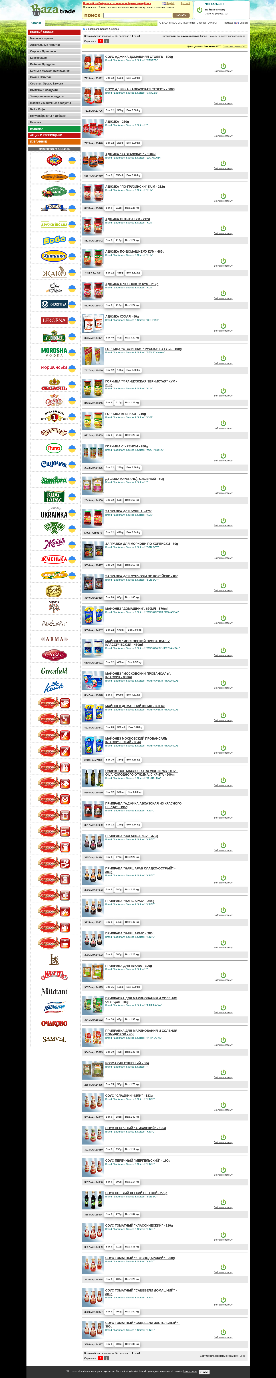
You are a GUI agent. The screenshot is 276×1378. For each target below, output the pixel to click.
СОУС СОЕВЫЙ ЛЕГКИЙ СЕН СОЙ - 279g (136, 1193)
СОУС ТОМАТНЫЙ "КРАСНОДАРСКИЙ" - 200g (140, 1258)
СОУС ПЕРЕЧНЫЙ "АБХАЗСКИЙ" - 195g (135, 1128)
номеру (213, 36)
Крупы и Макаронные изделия (50, 70)
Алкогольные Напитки (45, 44)
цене (204, 36)
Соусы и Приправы (43, 51)
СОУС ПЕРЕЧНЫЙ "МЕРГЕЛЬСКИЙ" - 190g (137, 1160)
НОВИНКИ (37, 128)
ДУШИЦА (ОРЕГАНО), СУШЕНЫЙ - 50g (134, 479)
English (170, 3)
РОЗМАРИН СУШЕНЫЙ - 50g (127, 1063)
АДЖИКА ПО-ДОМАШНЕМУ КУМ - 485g (135, 251)
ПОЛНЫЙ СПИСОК (42, 32)
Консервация (39, 57)
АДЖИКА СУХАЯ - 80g (122, 316)
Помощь (229, 22)
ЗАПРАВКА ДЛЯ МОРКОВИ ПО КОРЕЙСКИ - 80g (141, 543)
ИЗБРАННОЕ (38, 141)
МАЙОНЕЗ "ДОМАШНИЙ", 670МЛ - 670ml (136, 608)
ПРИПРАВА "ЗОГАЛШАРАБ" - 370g (131, 836)
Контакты (189, 22)
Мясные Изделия (41, 38)
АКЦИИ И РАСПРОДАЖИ (46, 135)
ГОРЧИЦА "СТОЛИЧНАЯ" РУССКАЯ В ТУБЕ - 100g (143, 349)
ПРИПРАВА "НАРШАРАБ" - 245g (130, 901)
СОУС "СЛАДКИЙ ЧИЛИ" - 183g (129, 1095)
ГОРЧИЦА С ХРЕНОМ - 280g (126, 446)
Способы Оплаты (207, 22)
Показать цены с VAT (235, 46)
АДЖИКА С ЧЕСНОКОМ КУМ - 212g (132, 284)
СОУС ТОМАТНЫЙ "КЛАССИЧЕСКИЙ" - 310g (139, 1225)
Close (204, 1372)
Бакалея (35, 122)
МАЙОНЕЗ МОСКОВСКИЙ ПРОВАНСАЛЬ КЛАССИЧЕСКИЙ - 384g (136, 740)
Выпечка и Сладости (44, 90)
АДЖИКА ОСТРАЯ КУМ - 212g (127, 219)
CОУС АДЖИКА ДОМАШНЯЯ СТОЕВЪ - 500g (139, 56)
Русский (185, 3)
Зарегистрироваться (216, 13)
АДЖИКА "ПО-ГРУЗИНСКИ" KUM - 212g (135, 186)
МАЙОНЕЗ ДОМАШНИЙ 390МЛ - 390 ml (135, 706)
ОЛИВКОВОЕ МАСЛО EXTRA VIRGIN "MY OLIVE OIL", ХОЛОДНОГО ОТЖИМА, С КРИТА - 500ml (141, 772)
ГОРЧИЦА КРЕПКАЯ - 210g (125, 414)
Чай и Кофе (37, 109)
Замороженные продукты (47, 96)
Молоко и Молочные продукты (50, 103)
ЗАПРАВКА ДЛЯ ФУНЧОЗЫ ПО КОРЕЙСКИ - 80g (142, 576)
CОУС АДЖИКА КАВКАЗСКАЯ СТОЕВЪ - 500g (140, 89)
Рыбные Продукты (42, 64)
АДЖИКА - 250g (117, 121)
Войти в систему (223, 71)
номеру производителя (232, 36)
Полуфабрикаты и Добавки (48, 115)
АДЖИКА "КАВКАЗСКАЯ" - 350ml (130, 154)
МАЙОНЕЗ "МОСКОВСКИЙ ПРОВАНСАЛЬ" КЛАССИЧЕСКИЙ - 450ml (137, 642)
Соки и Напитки (40, 77)
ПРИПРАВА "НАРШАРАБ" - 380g (130, 933)
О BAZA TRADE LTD (170, 22)
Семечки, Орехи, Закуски (46, 83)
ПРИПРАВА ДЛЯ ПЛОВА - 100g (128, 966)
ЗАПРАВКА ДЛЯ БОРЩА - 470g (129, 511)
